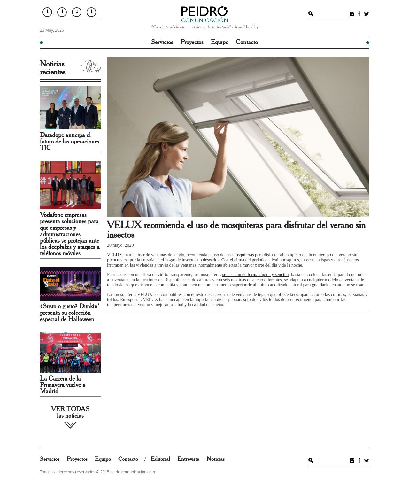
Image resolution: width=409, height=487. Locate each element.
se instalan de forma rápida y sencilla (255, 274)
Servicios (162, 42)
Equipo (219, 42)
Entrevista (188, 459)
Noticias (216, 459)
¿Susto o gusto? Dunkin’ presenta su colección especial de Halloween (69, 312)
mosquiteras (243, 254)
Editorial (160, 459)
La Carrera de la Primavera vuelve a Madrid (62, 385)
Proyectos (192, 42)
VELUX (114, 254)
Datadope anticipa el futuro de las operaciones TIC (69, 141)
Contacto (247, 42)
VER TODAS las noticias (70, 412)
